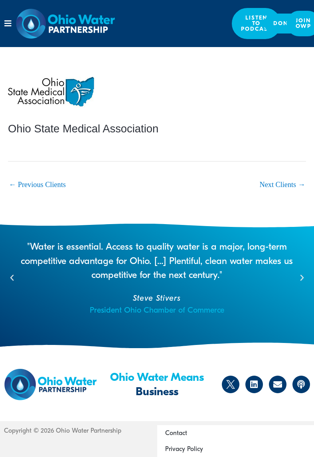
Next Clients (282, 185)
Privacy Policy (184, 449)
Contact (176, 433)
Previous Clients (37, 185)
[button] (8, 23)
